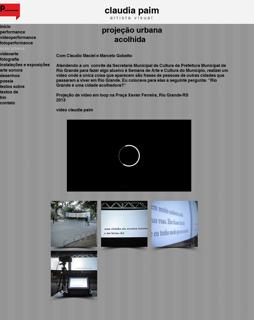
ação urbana (12, 48)
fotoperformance (16, 42)
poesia (6, 81)
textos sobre (12, 86)
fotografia (9, 59)
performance (12, 32)
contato (7, 102)
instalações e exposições (25, 64)
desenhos (10, 75)
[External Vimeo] (129, 156)
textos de (9, 92)
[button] (74, 224)
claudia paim (132, 10)
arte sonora (11, 70)
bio (3, 97)
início (5, 26)
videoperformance (18, 37)
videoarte (9, 53)
